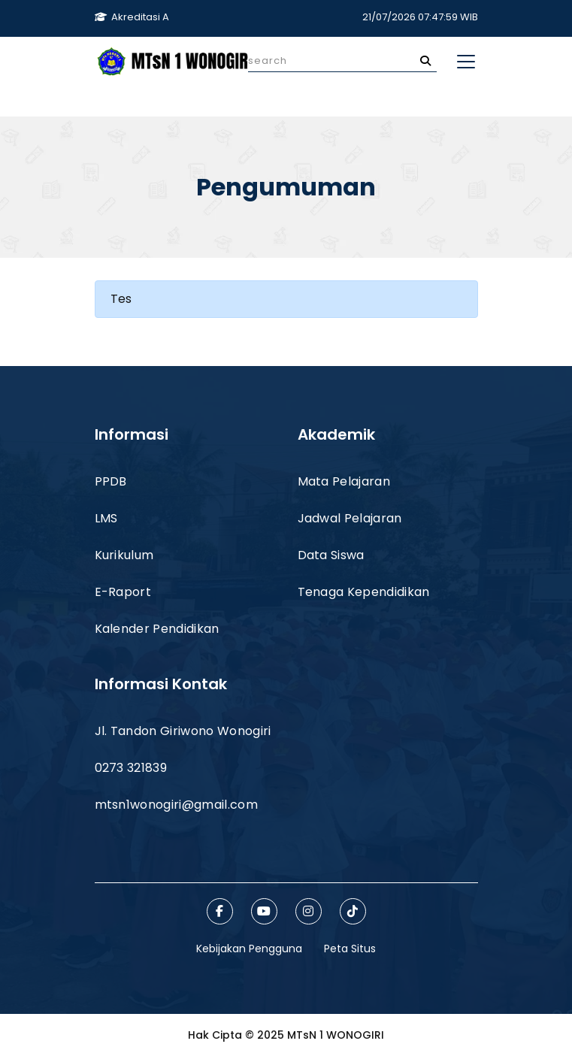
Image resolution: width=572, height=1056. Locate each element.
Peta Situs (350, 948)
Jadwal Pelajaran (350, 518)
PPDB (111, 481)
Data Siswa (331, 555)
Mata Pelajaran (344, 481)
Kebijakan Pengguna (249, 948)
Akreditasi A (132, 17)
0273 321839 (131, 767)
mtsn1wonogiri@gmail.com (176, 804)
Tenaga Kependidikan (364, 592)
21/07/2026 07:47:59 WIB (420, 17)
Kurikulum (124, 555)
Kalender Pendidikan (157, 628)
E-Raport (123, 592)
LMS (106, 518)
